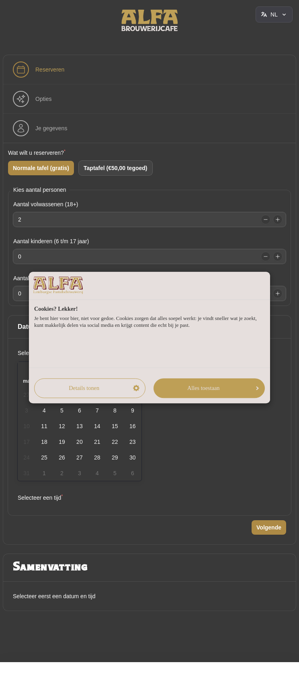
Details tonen (104, 388)
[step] (38, 69)
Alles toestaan (223, 388)
